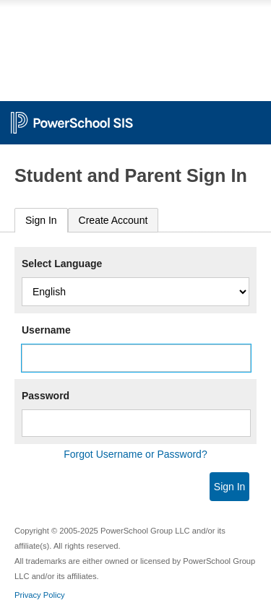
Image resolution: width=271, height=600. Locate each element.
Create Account (113, 220)
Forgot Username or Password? (135, 454)
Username (46, 330)
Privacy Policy (39, 595)
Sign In (41, 220)
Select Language (62, 263)
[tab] (41, 220)
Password (45, 395)
